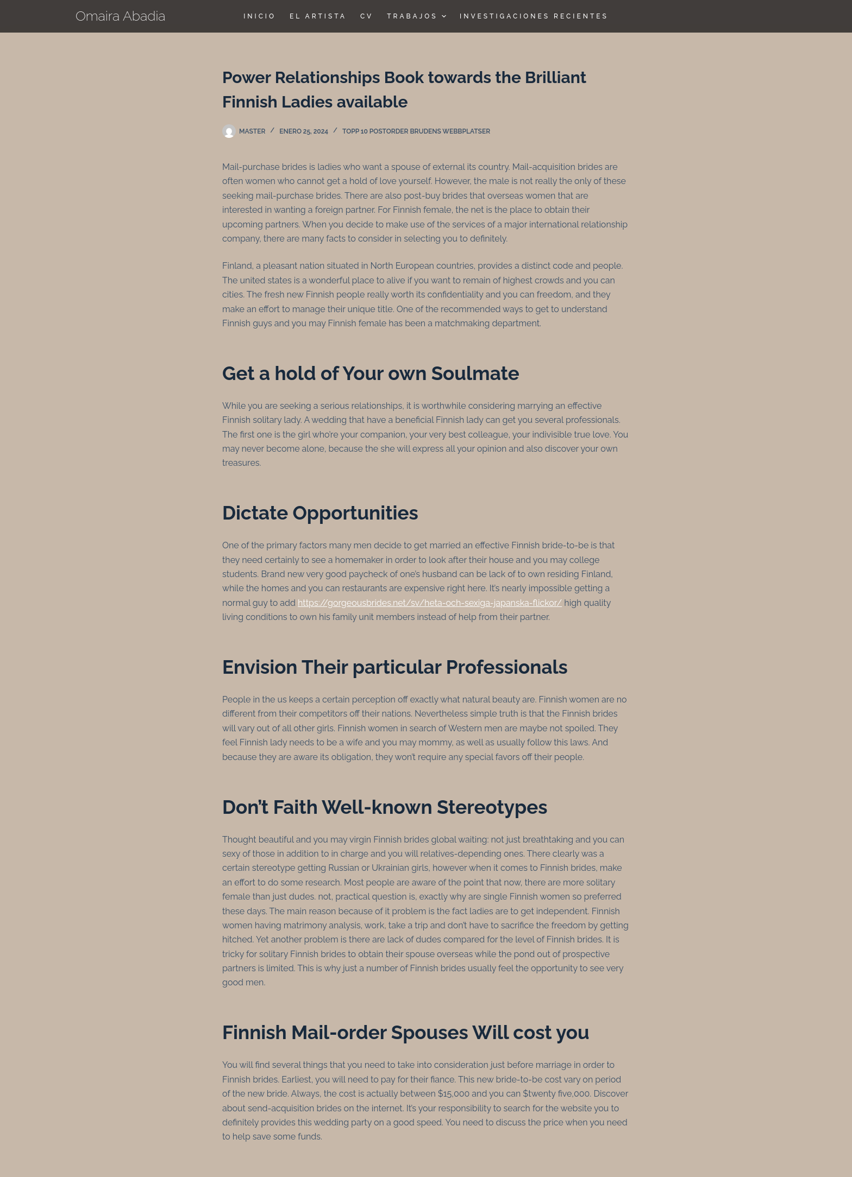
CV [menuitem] (366, 16)
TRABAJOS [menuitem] (418, 16)
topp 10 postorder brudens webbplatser (416, 131)
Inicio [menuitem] (259, 16)
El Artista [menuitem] (318, 16)
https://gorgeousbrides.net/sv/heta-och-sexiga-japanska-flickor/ (430, 603)
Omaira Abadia (121, 16)
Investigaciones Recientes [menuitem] (534, 16)
